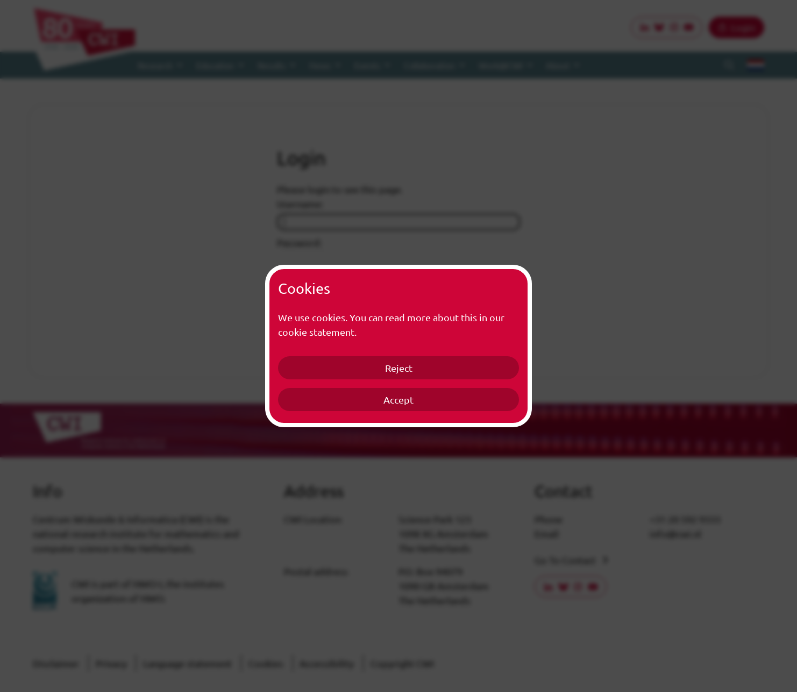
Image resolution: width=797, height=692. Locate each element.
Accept (398, 399)
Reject (398, 367)
